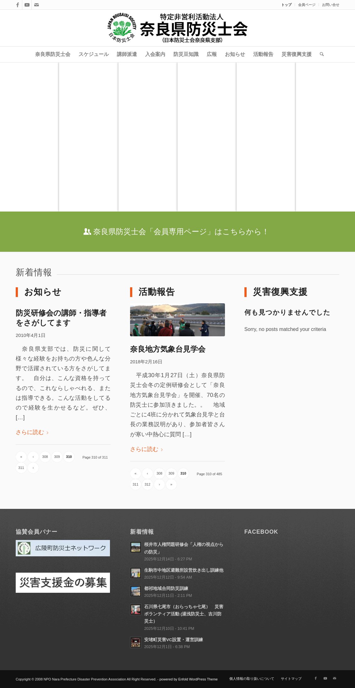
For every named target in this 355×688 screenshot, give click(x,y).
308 (45, 457)
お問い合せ (330, 5)
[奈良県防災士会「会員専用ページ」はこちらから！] (177, 232)
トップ (286, 5)
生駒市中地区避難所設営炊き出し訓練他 (183, 570)
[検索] (320, 54)
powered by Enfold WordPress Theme (188, 679)
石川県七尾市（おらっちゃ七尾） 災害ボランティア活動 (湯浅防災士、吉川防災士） (183, 614)
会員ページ (306, 5)
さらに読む (32, 432)
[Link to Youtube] (26, 4)
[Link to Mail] (36, 4)
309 (57, 457)
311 (21, 468)
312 (147, 484)
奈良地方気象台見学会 (167, 349)
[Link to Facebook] (17, 4)
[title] (177, 28)
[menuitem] (286, 4)
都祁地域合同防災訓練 (166, 588)
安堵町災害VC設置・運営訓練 (173, 639)
